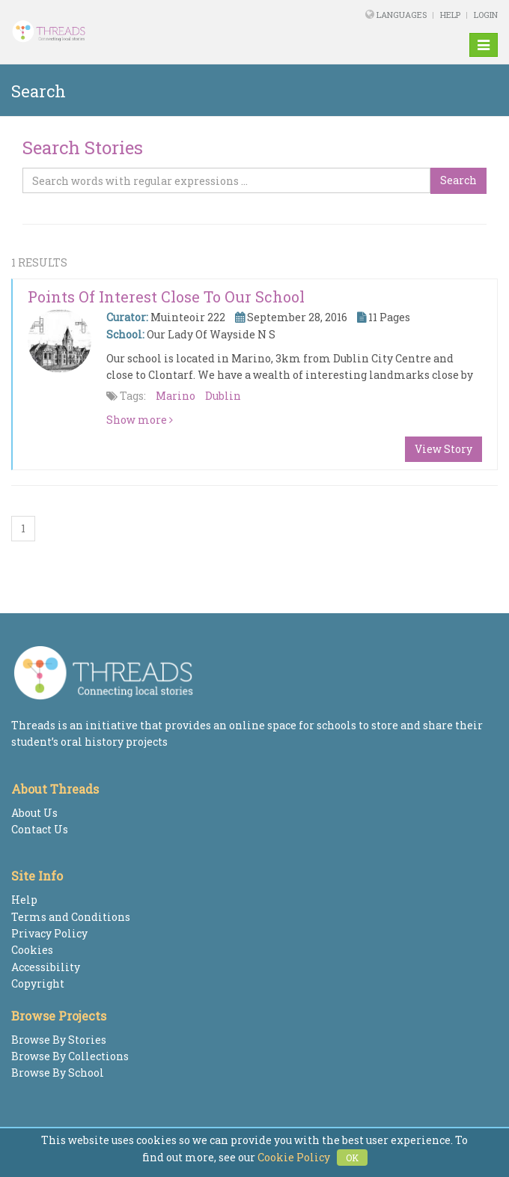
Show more (139, 420)
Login (486, 14)
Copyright (37, 983)
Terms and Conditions (70, 917)
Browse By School (57, 1072)
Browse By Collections (70, 1056)
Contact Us (39, 829)
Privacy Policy (49, 933)
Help (450, 14)
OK (352, 1158)
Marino (175, 396)
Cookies (32, 950)
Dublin (223, 396)
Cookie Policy (293, 1157)
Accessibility (45, 967)
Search (458, 180)
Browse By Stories (58, 1039)
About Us (34, 813)
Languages (403, 14)
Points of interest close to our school (166, 296)
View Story (443, 449)
